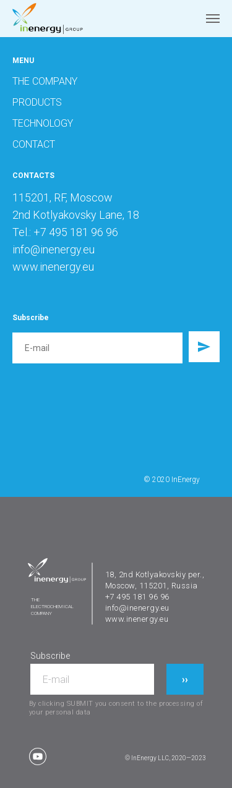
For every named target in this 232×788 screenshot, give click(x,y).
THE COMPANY (44, 81)
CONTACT (33, 144)
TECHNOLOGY (42, 123)
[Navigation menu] (213, 18)
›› (185, 679)
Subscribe (50, 656)
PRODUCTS (37, 102)
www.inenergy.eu (137, 619)
